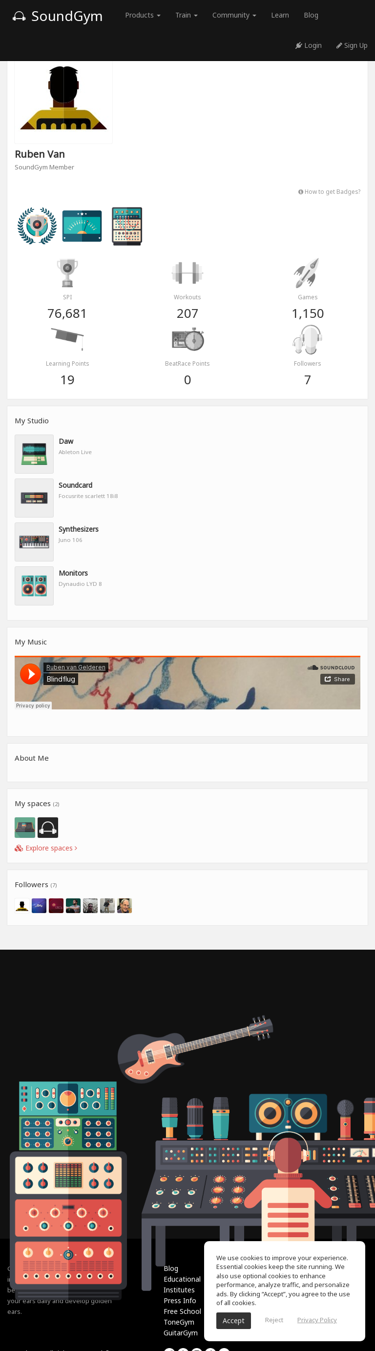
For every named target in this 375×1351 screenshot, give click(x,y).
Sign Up (352, 45)
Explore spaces (46, 847)
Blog (311, 15)
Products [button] (143, 15)
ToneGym (179, 1322)
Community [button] (234, 15)
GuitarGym (181, 1332)
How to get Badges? (329, 191)
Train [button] (186, 15)
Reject (274, 1319)
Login (308, 45)
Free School (182, 1311)
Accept (234, 1320)
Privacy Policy (317, 1319)
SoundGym (57, 15)
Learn (280, 15)
